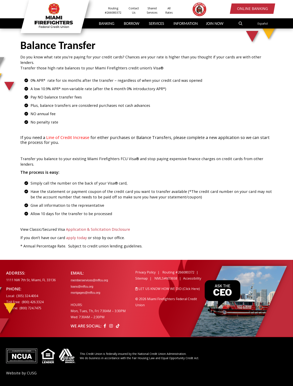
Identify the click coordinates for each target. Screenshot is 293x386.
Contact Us (134, 10)
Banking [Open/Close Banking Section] (106, 23)
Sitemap (141, 278)
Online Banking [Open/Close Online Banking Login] (250, 9)
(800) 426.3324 (33, 302)
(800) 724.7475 (30, 308)
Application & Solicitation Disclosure (98, 229)
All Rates (169, 10)
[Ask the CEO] (222, 296)
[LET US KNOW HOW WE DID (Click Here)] (170, 289)
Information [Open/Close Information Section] (186, 23)
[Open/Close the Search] (243, 23)
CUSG (32, 373)
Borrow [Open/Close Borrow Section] (131, 23)
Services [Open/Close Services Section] (156, 23)
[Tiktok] (118, 326)
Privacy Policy (145, 272)
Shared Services (152, 10)
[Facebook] (105, 326)
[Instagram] (111, 326)
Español (262, 23)
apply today (76, 237)
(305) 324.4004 (27, 296)
